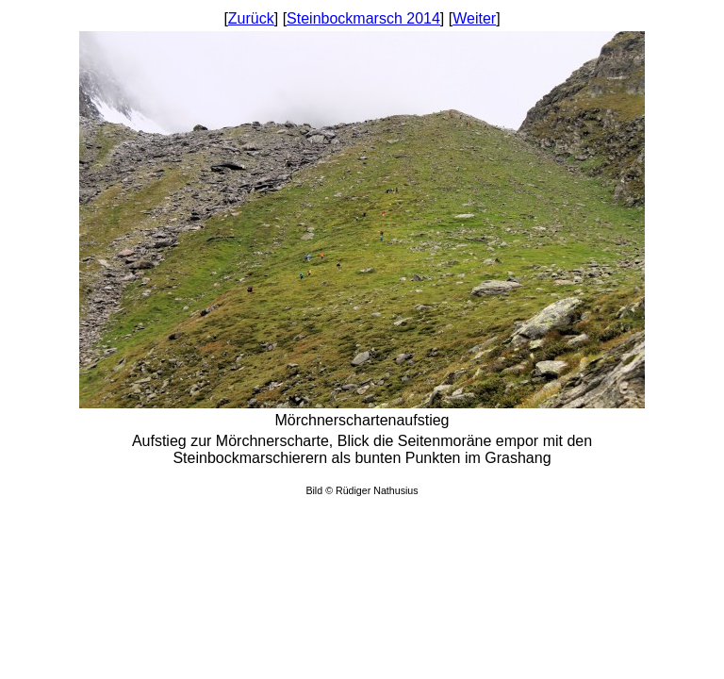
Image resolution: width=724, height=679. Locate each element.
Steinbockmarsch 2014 (363, 18)
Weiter (474, 18)
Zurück (251, 18)
